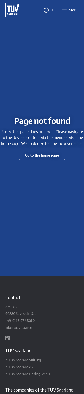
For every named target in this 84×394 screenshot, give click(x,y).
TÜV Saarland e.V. (21, 367)
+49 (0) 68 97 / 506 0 (20, 320)
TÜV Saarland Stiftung (25, 360)
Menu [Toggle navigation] (70, 10)
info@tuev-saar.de (18, 327)
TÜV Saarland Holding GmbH (29, 374)
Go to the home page (42, 155)
